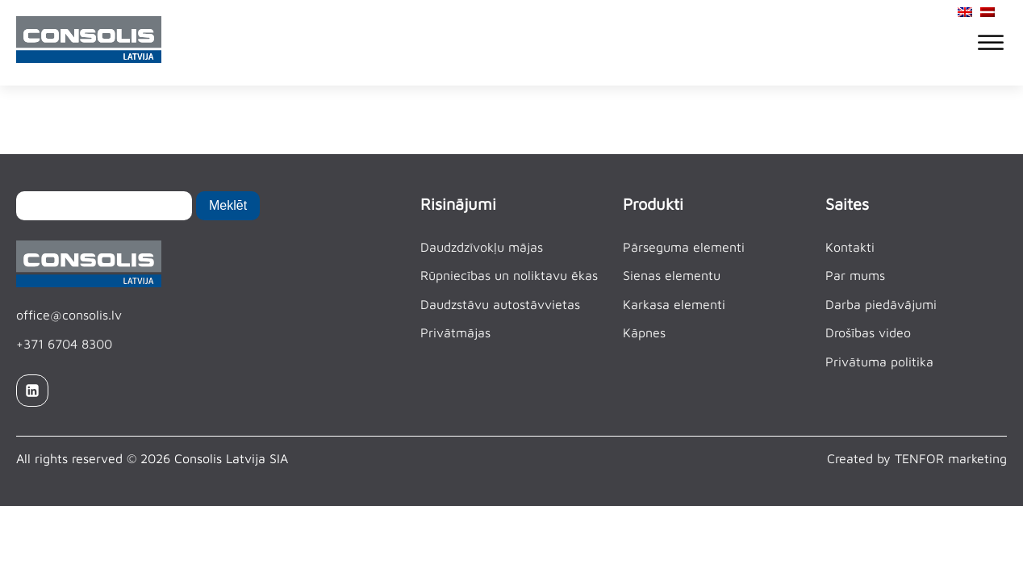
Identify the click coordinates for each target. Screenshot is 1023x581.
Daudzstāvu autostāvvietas (500, 304)
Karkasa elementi (674, 304)
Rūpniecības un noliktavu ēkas (509, 275)
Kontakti (850, 247)
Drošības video (868, 332)
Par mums (855, 275)
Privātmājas (455, 332)
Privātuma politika (879, 361)
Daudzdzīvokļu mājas (481, 247)
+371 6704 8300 (64, 343)
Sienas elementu (671, 275)
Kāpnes (644, 332)
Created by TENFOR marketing (917, 458)
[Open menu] (991, 42)
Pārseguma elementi (684, 247)
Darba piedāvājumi (881, 304)
